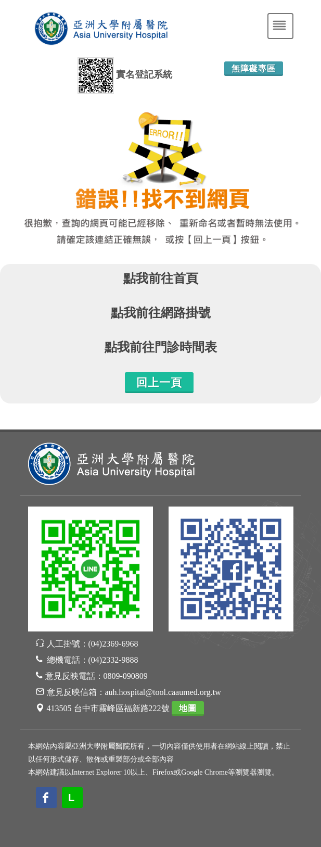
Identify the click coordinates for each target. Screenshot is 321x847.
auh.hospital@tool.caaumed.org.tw (163, 692)
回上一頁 (159, 382)
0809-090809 (126, 676)
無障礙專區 (254, 68)
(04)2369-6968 (113, 643)
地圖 (188, 708)
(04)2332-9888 (113, 659)
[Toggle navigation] (280, 26)
